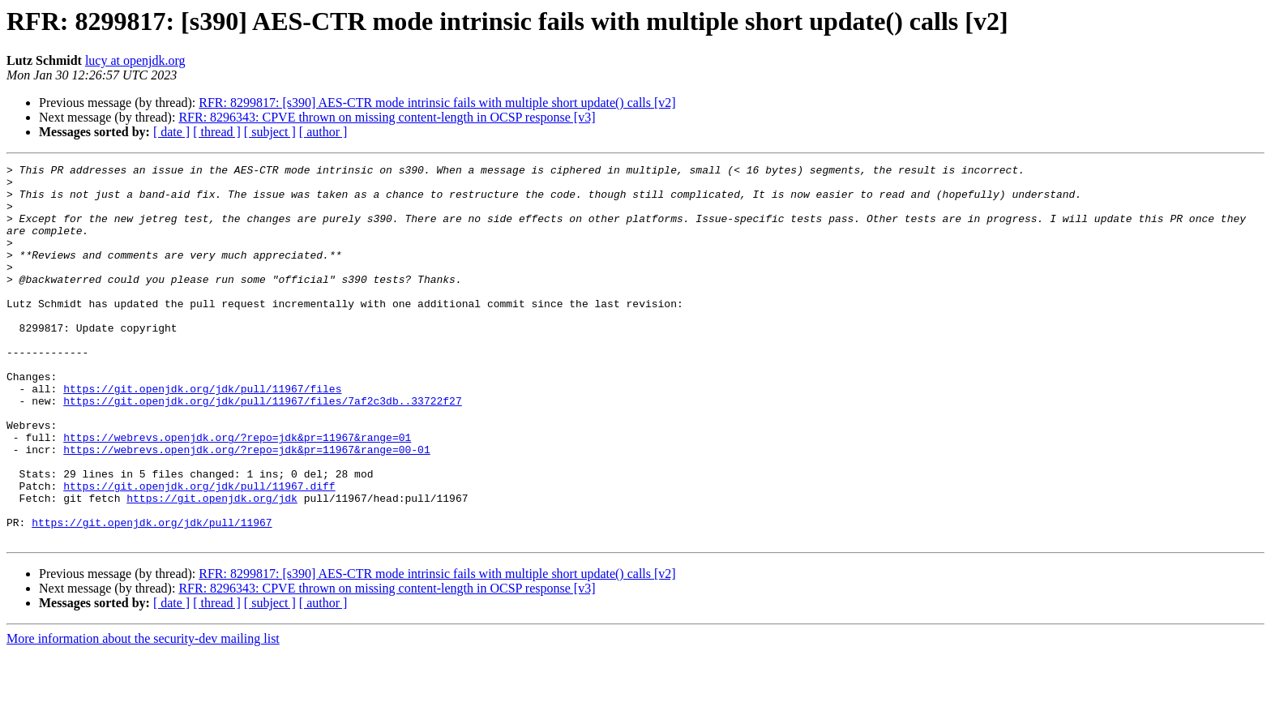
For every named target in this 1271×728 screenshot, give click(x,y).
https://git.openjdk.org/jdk (211, 566)
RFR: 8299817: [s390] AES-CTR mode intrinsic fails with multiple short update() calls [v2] (437, 102)
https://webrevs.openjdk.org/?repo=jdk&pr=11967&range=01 (237, 493)
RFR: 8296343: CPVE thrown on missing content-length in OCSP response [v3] (386, 117)
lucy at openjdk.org (135, 60)
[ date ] (171, 132)
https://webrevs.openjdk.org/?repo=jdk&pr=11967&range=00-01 (246, 507)
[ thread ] (217, 132)
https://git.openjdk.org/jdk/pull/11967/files (202, 434)
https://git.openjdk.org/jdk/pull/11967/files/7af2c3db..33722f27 (262, 449)
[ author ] (323, 132)
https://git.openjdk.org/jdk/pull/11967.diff (199, 551)
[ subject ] (270, 132)
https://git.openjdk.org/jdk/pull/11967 (152, 595)
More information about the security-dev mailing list (143, 714)
